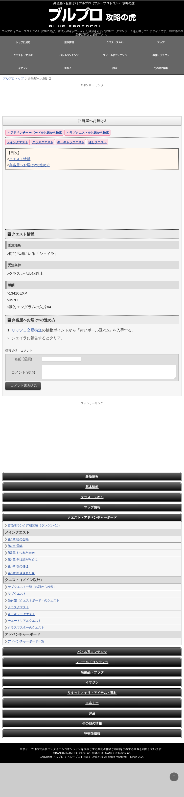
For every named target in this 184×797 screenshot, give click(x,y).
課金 (114, 68)
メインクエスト (17, 142)
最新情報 (92, 476)
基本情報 (69, 42)
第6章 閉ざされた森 (21, 573)
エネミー (69, 68)
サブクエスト (17, 593)
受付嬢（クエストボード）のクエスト (33, 600)
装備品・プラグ (92, 672)
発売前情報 (92, 734)
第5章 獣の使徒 (18, 566)
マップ (161, 42)
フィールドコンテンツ (115, 55)
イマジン (23, 68)
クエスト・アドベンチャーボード (92, 517)
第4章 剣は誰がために (23, 559)
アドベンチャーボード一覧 (26, 641)
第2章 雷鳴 (15, 546)
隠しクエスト (97, 142)
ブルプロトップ (13, 78)
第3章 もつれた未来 (21, 552)
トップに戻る (23, 42)
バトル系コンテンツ (92, 652)
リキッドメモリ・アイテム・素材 (92, 693)
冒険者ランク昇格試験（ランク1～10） (34, 525)
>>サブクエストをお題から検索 (87, 132)
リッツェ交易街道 (27, 330)
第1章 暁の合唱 (18, 539)
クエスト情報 (19, 159)
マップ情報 (92, 507)
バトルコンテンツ (69, 55)
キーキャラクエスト (70, 142)
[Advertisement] (66, 99)
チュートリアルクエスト (24, 620)
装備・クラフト (160, 55)
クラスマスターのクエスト (26, 627)
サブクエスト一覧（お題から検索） (32, 587)
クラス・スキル (114, 42)
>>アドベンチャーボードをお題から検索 (34, 132)
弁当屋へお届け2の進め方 (29, 165)
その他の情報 (161, 68)
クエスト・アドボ (23, 55)
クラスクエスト (42, 142)
